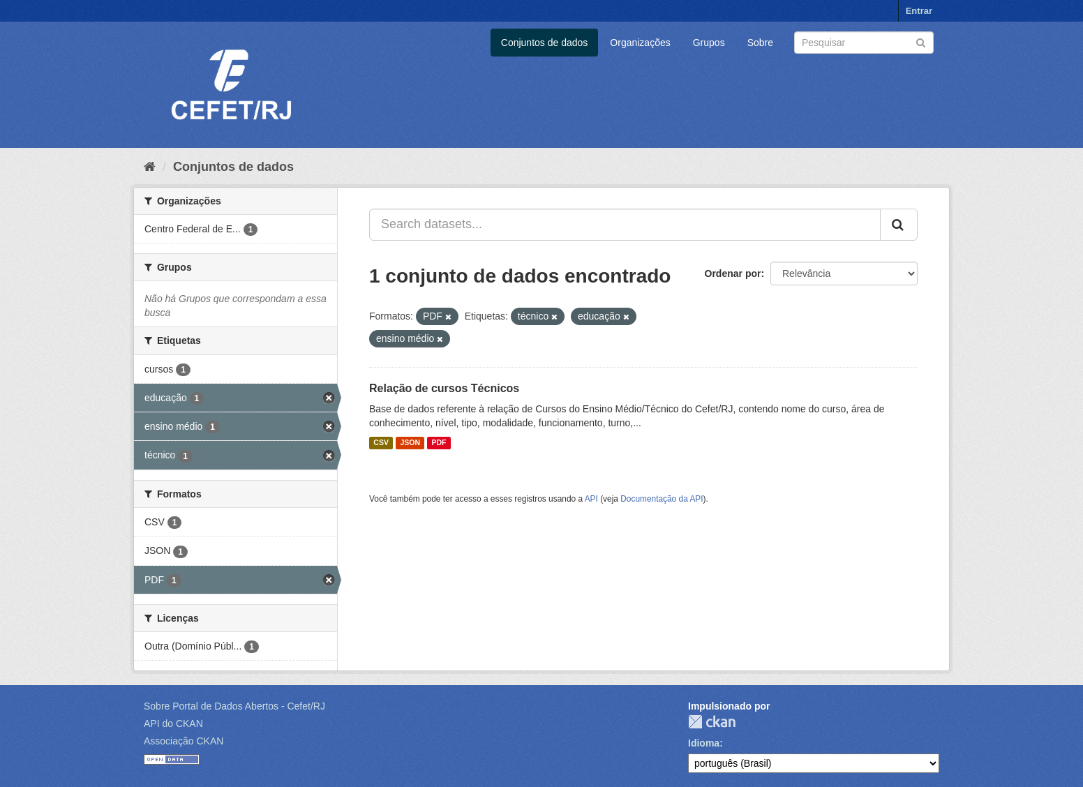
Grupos (709, 42)
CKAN (711, 721)
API (591, 499)
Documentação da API (661, 499)
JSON (410, 443)
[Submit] (921, 41)
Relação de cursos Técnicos (444, 388)
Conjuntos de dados (544, 42)
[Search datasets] (864, 42)
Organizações (640, 42)
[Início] (150, 167)
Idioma (703, 743)
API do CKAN (173, 723)
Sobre (760, 42)
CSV (381, 443)
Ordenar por (733, 273)
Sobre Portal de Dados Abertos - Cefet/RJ (234, 706)
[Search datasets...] (625, 225)
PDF (438, 443)
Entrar (919, 11)
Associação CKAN (183, 741)
